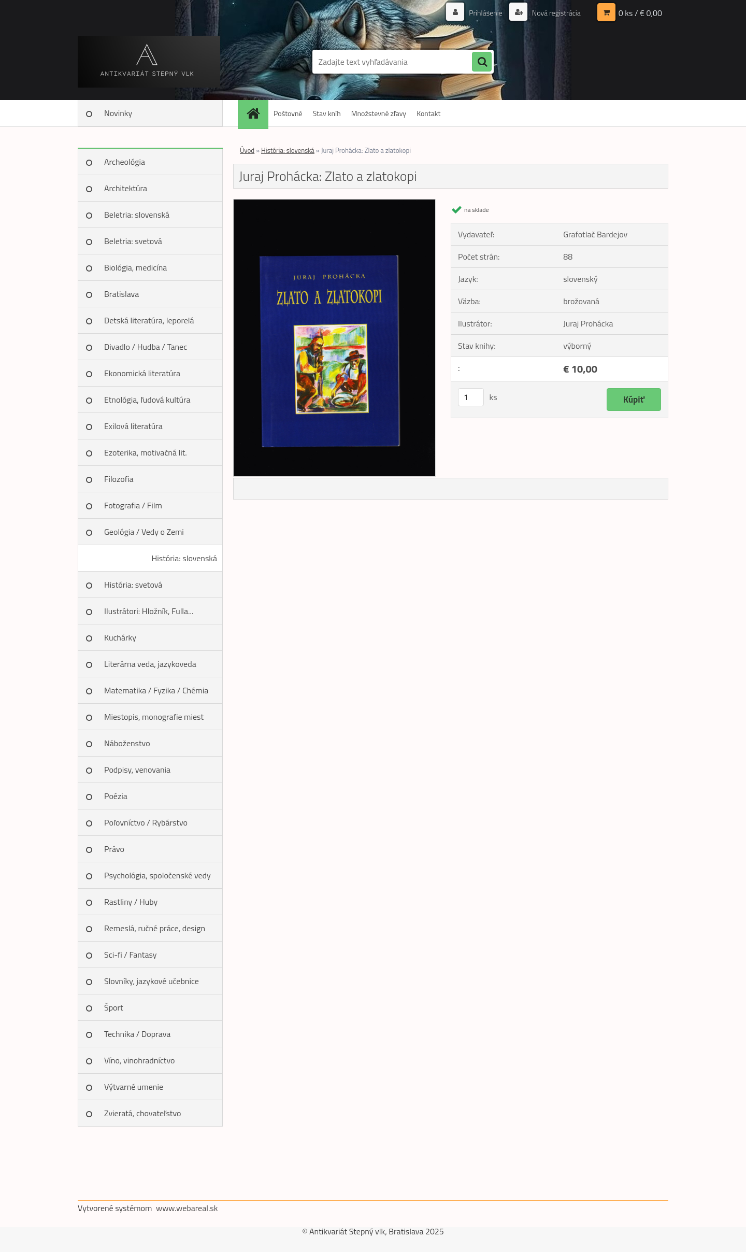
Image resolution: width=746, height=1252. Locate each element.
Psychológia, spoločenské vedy (157, 875)
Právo (114, 849)
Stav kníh (327, 113)
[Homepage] (256, 113)
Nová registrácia (555, 12)
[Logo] (149, 62)
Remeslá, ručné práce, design (154, 928)
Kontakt (428, 113)
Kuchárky (120, 637)
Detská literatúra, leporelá (149, 320)
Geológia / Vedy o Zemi (144, 531)
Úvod (247, 150)
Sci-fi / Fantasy (130, 954)
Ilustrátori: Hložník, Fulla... (148, 611)
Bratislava (121, 294)
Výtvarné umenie (133, 1086)
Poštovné (288, 113)
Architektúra (125, 188)
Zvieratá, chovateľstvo (142, 1113)
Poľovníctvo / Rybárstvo (146, 822)
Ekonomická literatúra (142, 373)
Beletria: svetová (133, 241)
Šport (113, 1007)
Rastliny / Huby (130, 901)
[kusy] (471, 397)
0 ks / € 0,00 (640, 13)
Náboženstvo (127, 743)
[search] (481, 62)
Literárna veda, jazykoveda (150, 664)
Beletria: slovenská (136, 214)
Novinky (118, 113)
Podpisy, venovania (137, 769)
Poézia (115, 796)
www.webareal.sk (187, 1208)
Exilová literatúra (133, 426)
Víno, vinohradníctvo (139, 1060)
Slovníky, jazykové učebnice (151, 981)
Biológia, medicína (135, 267)
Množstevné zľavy (378, 113)
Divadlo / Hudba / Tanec (145, 346)
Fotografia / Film (133, 505)
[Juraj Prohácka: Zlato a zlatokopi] (334, 203)
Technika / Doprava (137, 1034)
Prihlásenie (485, 12)
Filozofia (119, 479)
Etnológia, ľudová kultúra (147, 399)
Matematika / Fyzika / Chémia (156, 690)
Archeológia (124, 161)
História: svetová (133, 584)
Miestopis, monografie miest (154, 716)
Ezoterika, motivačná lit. (145, 452)
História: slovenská (184, 558)
